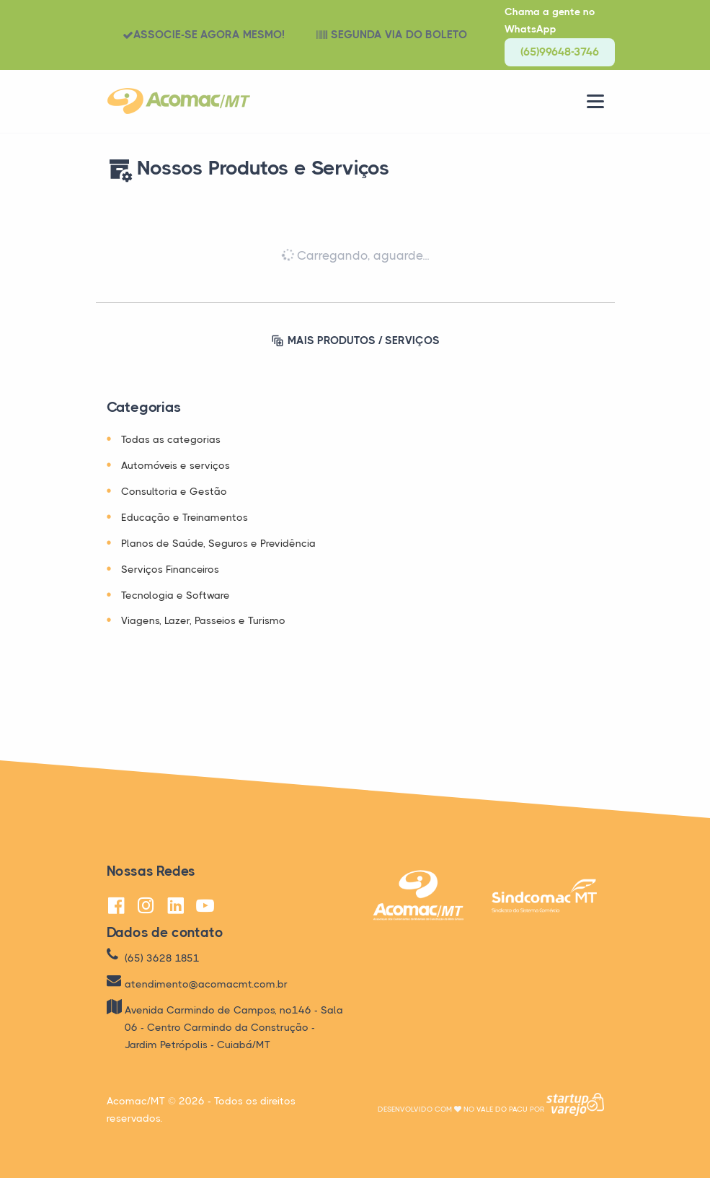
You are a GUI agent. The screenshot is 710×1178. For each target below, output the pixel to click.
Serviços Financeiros (170, 569)
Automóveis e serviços (175, 465)
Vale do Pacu (502, 1109)
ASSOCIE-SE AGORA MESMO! (204, 34)
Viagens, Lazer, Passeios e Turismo (203, 620)
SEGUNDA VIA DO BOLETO (391, 34)
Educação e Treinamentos (184, 517)
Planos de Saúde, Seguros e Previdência (218, 543)
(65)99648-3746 (559, 51)
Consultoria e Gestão (174, 491)
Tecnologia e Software (175, 595)
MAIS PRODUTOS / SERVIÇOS (355, 341)
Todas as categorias (171, 439)
